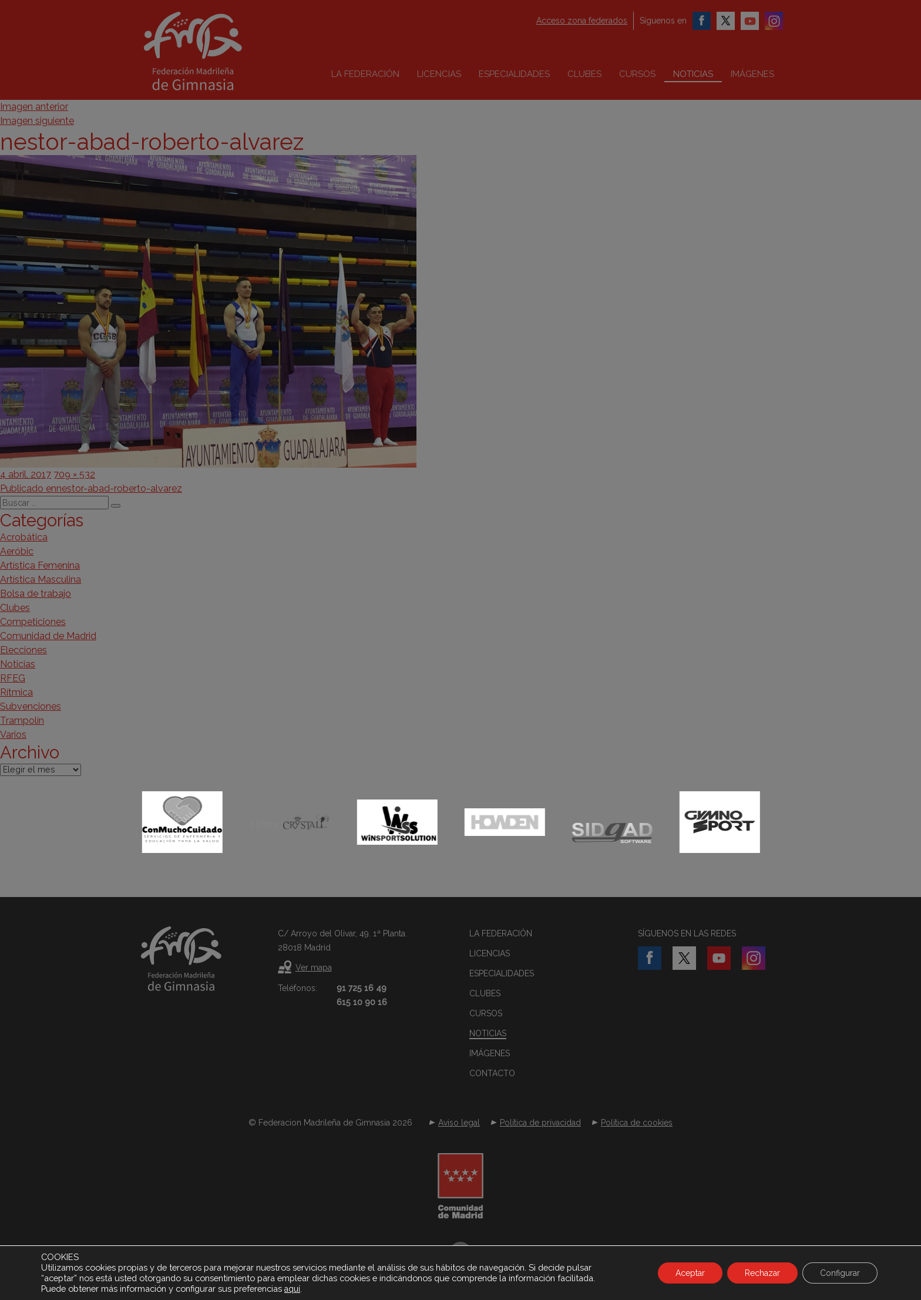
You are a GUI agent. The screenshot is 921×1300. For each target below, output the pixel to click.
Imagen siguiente (37, 120)
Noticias (693, 74)
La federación (365, 74)
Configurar (840, 1273)
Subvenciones (30, 706)
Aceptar (690, 1273)
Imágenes (752, 74)
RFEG (12, 678)
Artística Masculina (40, 579)
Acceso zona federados (581, 20)
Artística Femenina (40, 565)
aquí (292, 1289)
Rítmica (16, 692)
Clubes (584, 74)
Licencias (439, 74)
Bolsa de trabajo (35, 593)
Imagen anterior (34, 106)
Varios (13, 734)
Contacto (492, 1073)
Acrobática (24, 537)
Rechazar (762, 1273)
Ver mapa (313, 967)
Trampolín (22, 720)
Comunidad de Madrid (48, 635)
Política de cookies (637, 1122)
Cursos (637, 74)
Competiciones (33, 621)
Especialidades (514, 74)
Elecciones (23, 650)
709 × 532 (74, 474)
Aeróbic (16, 551)
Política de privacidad (540, 1122)
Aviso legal (459, 1122)
